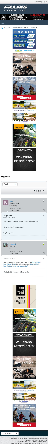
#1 (44, 215)
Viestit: (11, 210)
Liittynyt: (12, 208)
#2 (44, 258)
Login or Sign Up (40, 2)
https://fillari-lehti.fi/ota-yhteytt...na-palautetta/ (21, 265)
